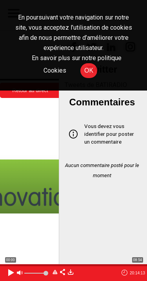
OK (88, 70)
